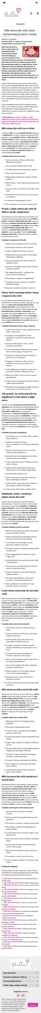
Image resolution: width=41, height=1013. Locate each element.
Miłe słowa (7, 878)
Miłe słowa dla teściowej (12, 929)
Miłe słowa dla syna (10, 898)
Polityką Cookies (7, 1001)
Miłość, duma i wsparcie (19, 119)
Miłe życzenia (15, 124)
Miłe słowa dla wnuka (11, 920)
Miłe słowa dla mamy (11, 883)
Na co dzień (16, 117)
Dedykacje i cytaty (16, 121)
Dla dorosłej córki (30, 121)
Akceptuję (32, 1005)
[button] (20, 973)
